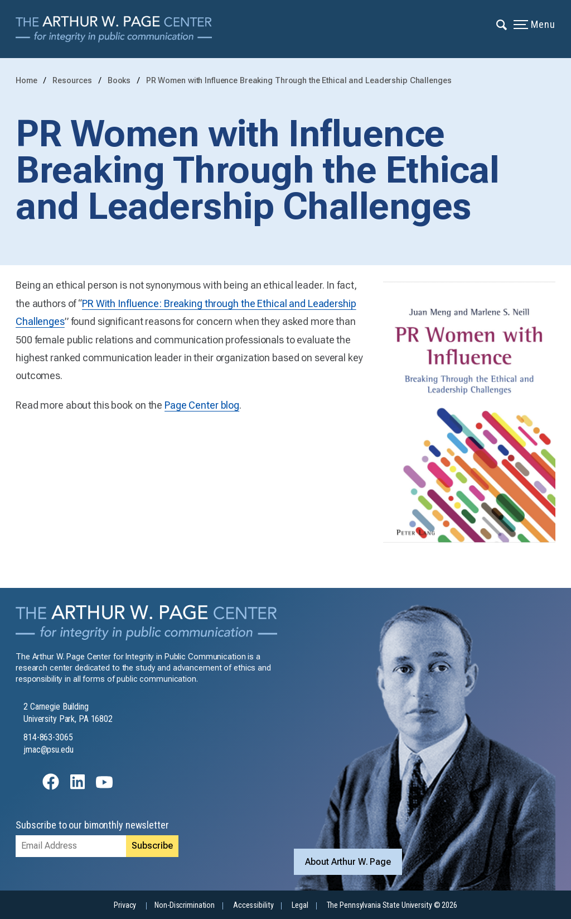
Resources (73, 80)
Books (120, 80)
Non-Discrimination (184, 905)
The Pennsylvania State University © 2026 (392, 905)
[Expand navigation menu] (502, 24)
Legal (300, 905)
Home (26, 80)
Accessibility (253, 905)
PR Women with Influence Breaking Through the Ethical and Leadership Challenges (299, 80)
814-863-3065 (48, 737)
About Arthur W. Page (348, 861)
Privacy (125, 905)
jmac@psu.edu (48, 749)
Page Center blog (201, 405)
